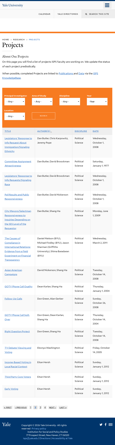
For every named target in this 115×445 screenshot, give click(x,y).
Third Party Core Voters (18, 376)
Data (81, 73)
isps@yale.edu (30, 438)
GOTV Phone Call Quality (18, 286)
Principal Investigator (15, 96)
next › (52, 407)
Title (8, 131)
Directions (45, 438)
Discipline (64, 96)
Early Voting (11, 388)
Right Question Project (17, 331)
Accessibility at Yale (62, 438)
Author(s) (44, 131)
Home (5, 39)
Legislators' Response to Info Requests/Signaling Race (18, 180)
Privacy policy (39, 428)
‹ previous (21, 407)
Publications (66, 73)
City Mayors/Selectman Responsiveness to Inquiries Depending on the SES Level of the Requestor (18, 220)
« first (8, 407)
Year (89, 96)
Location (8, 110)
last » (63, 407)
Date (96, 131)
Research (19, 39)
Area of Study (39, 96)
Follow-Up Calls (13, 298)
